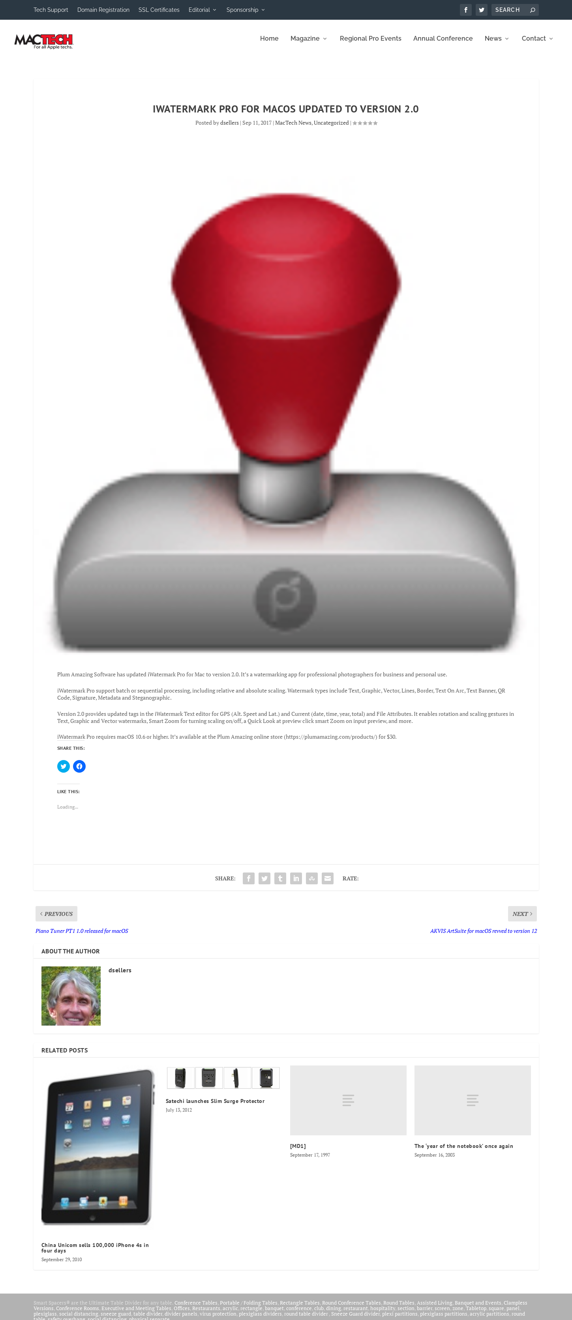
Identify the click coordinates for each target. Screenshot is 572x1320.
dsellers (229, 128)
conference (299, 1313)
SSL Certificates (159, 10)
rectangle (251, 1313)
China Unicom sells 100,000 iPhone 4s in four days (95, 1253)
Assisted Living (434, 1308)
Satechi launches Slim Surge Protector (215, 1106)
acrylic (230, 1313)
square (496, 1313)
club (319, 1313)
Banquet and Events (478, 1308)
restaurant (355, 1313)
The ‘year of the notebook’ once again (464, 1151)
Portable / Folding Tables (249, 1308)
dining (333, 1313)
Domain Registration (103, 10)
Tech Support (51, 10)
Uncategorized (331, 128)
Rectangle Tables (300, 1308)
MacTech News (293, 128)
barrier (424, 1313)
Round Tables (398, 1308)
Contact (534, 44)
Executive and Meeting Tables (136, 1313)
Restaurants (206, 1313)
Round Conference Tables (351, 1308)
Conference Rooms (77, 1313)
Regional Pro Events (370, 44)
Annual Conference (443, 44)
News (493, 44)
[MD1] (298, 1151)
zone (457, 1313)
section (406, 1313)
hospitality (382, 1313)
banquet (274, 1313)
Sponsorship (243, 10)
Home (269, 44)
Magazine (305, 44)
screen (442, 1313)
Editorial (199, 10)
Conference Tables (196, 1308)
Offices (182, 1313)
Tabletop (476, 1313)
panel (512, 1313)
